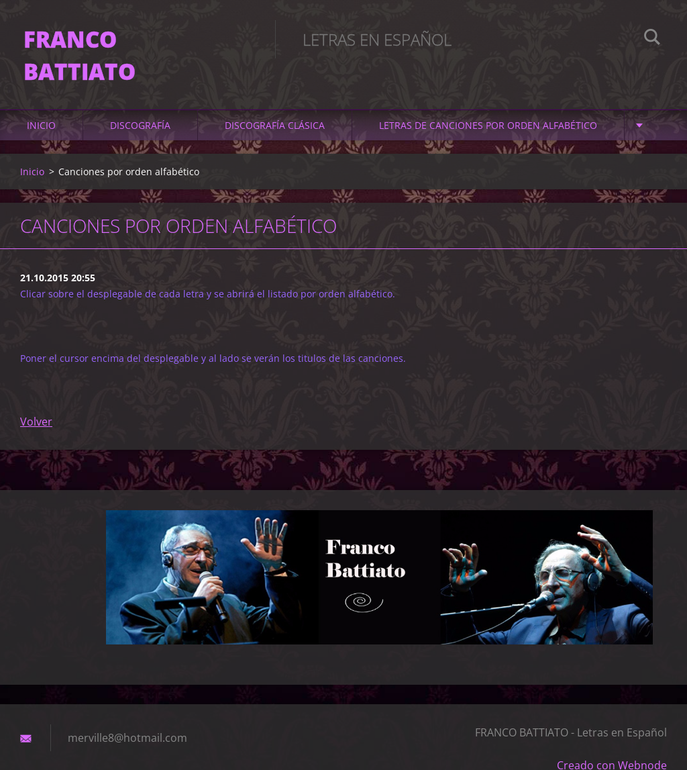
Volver (36, 398)
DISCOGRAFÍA (140, 101)
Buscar (652, 39)
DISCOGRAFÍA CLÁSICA (275, 101)
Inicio (41, 101)
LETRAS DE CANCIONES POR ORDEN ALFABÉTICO (488, 101)
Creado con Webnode (612, 741)
